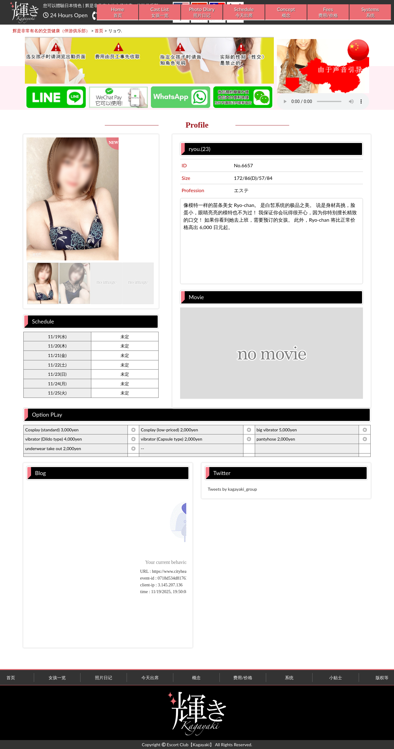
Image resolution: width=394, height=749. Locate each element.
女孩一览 (57, 677)
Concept (286, 12)
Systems (370, 12)
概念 (196, 677)
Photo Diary (202, 12)
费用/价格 (242, 677)
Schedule (244, 12)
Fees (328, 12)
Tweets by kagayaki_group (232, 489)
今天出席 (150, 677)
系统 (289, 677)
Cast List (159, 12)
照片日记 (103, 677)
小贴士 (335, 677)
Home (117, 12)
